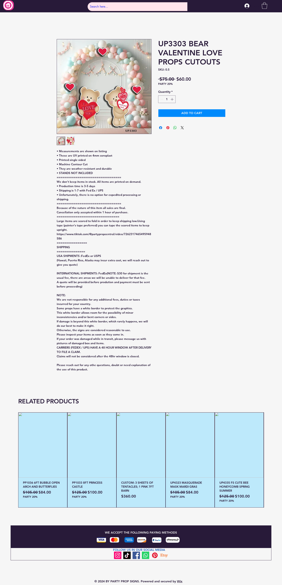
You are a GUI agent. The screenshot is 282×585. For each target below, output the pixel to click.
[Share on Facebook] (160, 127)
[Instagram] (117, 555)
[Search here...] (135, 6)
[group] (141, 460)
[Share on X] (182, 127)
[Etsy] (164, 555)
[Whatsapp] (145, 555)
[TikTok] (127, 555)
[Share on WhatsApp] (175, 127)
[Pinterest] (155, 555)
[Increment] (172, 99)
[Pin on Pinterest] (168, 127)
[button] (264, 5)
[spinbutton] (167, 99)
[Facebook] (136, 555)
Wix (179, 581)
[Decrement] (161, 99)
